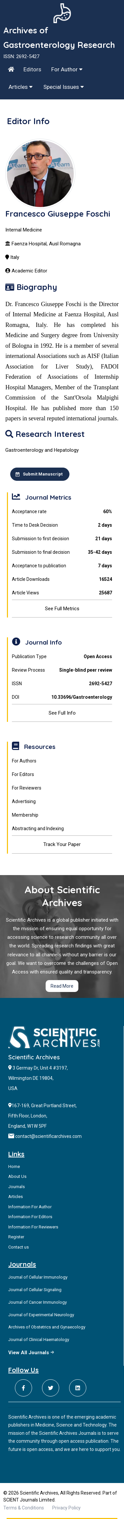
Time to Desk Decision (62, 525)
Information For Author (30, 1206)
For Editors (23, 774)
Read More (62, 986)
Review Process (62, 670)
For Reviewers (26, 788)
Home (14, 1166)
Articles (21, 87)
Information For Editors (30, 1216)
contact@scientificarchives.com (48, 1136)
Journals (16, 1186)
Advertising (24, 801)
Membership (25, 815)
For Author (67, 69)
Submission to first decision (62, 538)
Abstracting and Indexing (38, 828)
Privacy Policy (66, 1507)
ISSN (62, 683)
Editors (32, 69)
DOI (62, 697)
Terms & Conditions (23, 1507)
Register (16, 1236)
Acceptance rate (62, 511)
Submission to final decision (62, 552)
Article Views (62, 592)
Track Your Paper (62, 844)
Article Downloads (62, 579)
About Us (17, 1176)
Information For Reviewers (33, 1226)
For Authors (24, 760)
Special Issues (63, 87)
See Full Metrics (62, 609)
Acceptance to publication (62, 565)
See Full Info (62, 713)
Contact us (18, 1247)
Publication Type (62, 656)
